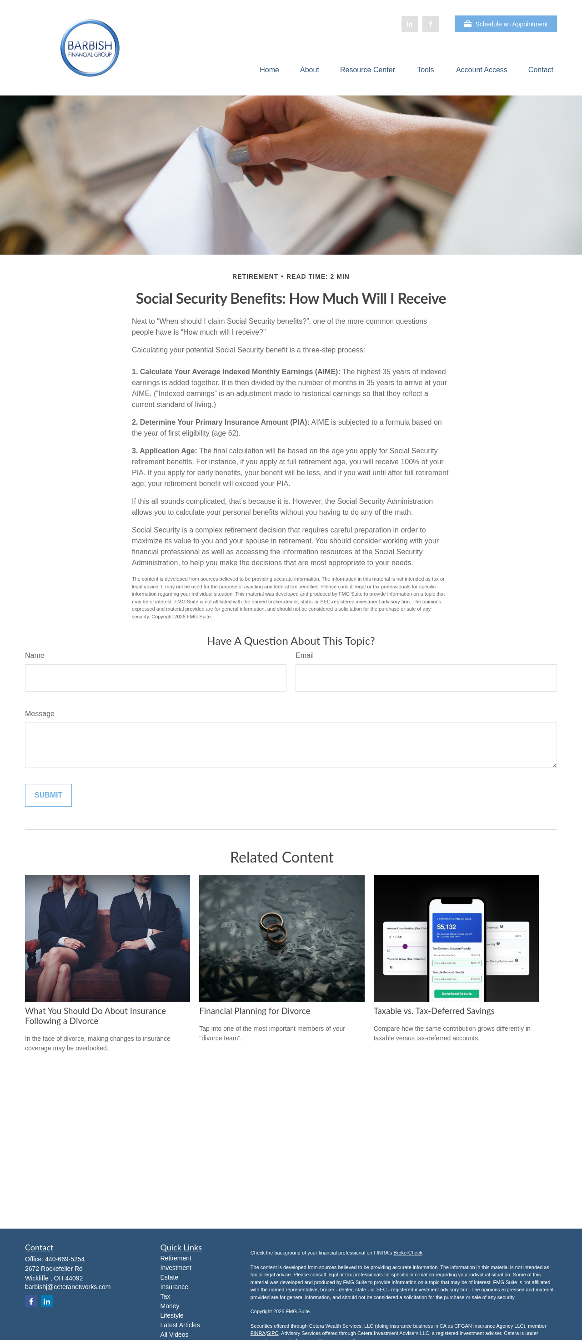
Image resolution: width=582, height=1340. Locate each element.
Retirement (176, 1258)
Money (170, 1306)
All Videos (175, 1334)
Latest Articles (180, 1325)
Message (40, 714)
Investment (176, 1267)
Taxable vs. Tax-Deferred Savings (434, 1011)
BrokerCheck (407, 1252)
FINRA (258, 1333)
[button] (269, 70)
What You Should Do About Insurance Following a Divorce (95, 1016)
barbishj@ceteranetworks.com (68, 1286)
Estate (170, 1277)
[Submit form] (48, 795)
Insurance (174, 1286)
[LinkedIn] (409, 24)
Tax (166, 1296)
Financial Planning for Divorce (254, 1011)
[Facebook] (430, 24)
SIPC (273, 1333)
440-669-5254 (65, 1259)
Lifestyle (172, 1315)
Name (35, 655)
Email (305, 655)
